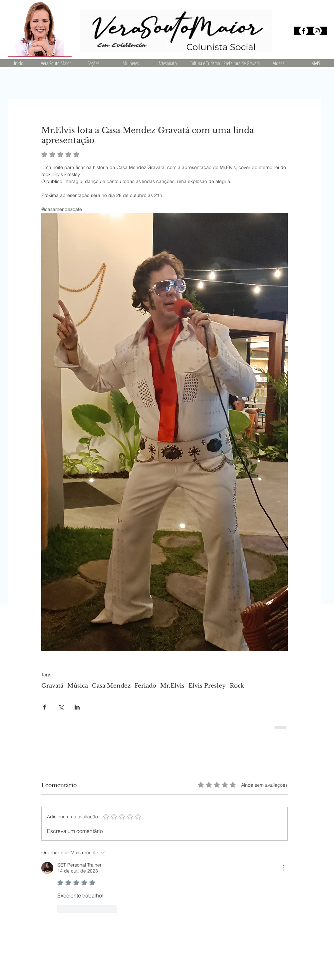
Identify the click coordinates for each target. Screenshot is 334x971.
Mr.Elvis (172, 685)
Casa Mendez (111, 685)
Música (77, 685)
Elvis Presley (207, 685)
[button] (93, 63)
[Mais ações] (284, 868)
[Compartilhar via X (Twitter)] (61, 707)
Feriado (145, 685)
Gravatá (52, 685)
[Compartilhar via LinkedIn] (77, 707)
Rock (237, 685)
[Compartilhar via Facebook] (44, 707)
